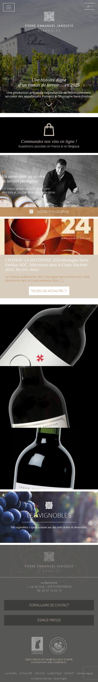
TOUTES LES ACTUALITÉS (49, 291)
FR (88, 6)
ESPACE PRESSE (49, 620)
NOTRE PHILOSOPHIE (49, 212)
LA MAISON (11, 673)
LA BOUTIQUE (54, 673)
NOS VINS (40, 673)
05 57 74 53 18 (51, 590)
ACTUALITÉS (25, 673)
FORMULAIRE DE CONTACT (49, 605)
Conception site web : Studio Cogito (49, 678)
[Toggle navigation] (9, 7)
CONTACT (69, 673)
